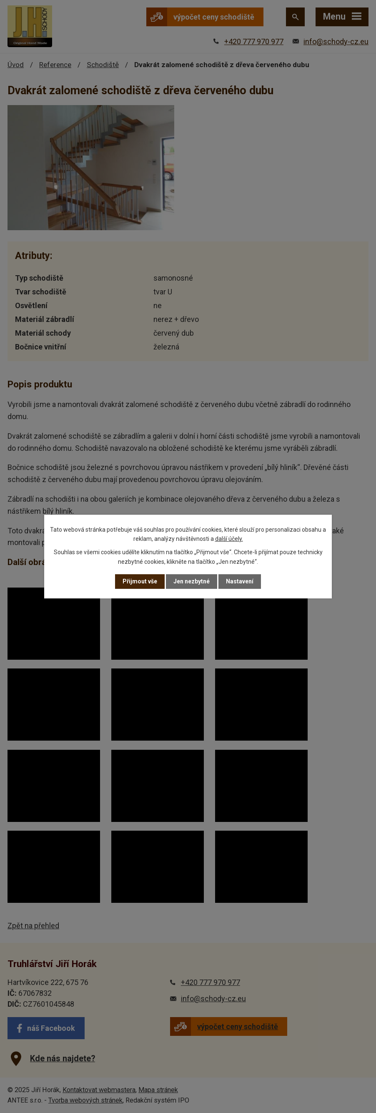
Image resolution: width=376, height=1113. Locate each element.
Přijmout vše (140, 581)
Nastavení (239, 581)
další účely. (229, 538)
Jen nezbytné (191, 581)
